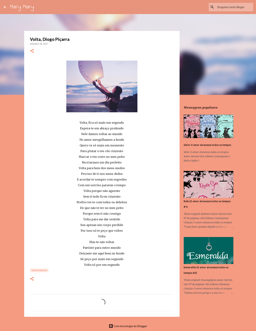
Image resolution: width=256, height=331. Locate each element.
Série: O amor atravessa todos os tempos (207, 145)
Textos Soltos (39, 270)
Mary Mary (22, 7)
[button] (32, 51)
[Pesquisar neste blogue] (234, 7)
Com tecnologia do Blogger (128, 326)
